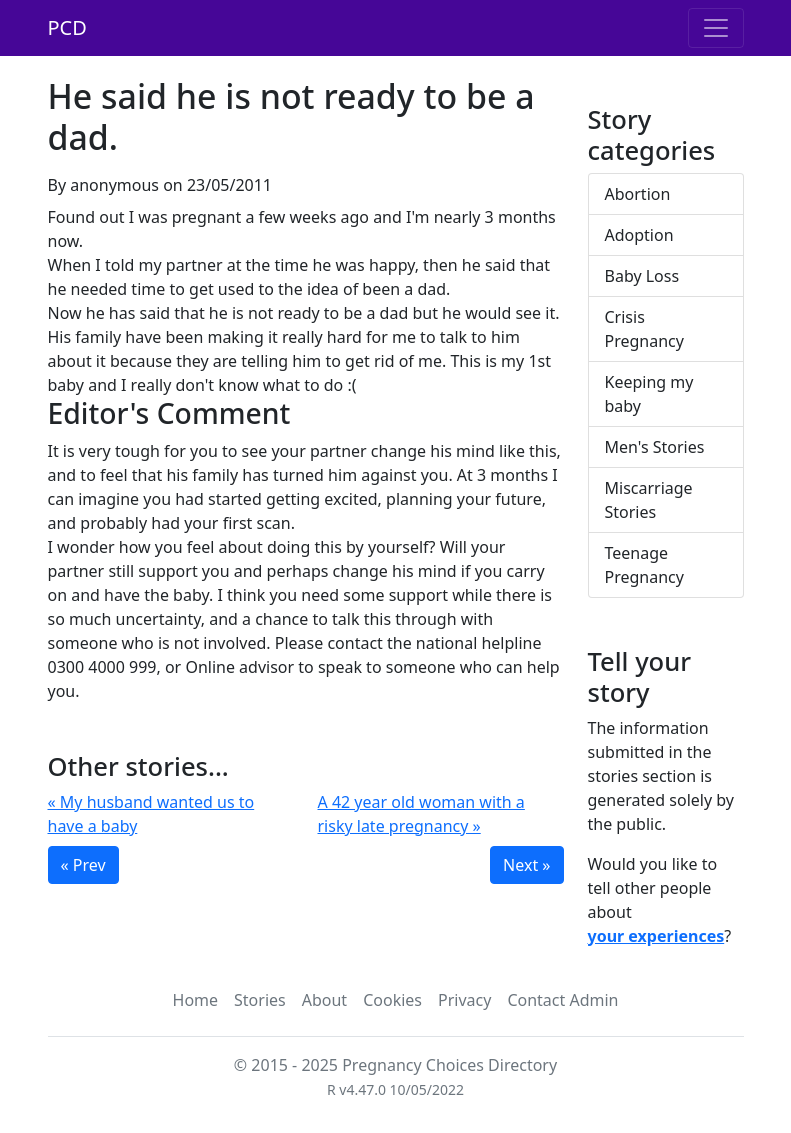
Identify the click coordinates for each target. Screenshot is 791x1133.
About (324, 1000)
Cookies (392, 1000)
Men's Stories (655, 447)
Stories (260, 1000)
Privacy (464, 1000)
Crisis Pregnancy (644, 329)
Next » (526, 865)
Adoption (639, 235)
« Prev (83, 865)
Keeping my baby (649, 394)
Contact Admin (562, 1000)
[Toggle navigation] (716, 28)
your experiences (656, 936)
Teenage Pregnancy (644, 565)
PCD (67, 27)
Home (196, 1000)
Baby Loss (642, 276)
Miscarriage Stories (649, 500)
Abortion (638, 194)
